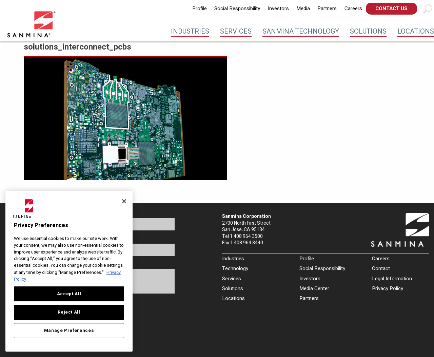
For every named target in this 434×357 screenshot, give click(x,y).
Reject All (69, 312)
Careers (353, 8)
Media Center (314, 288)
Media (303, 8)
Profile (199, 8)
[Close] (124, 201)
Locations (415, 31)
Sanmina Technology (300, 31)
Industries (190, 31)
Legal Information (392, 278)
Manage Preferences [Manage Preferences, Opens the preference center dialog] (69, 330)
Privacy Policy (387, 288)
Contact (381, 268)
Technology (235, 268)
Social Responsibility (237, 8)
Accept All (69, 293)
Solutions (368, 31)
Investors (278, 8)
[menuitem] (200, 9)
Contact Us (391, 8)
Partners (327, 8)
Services (236, 31)
